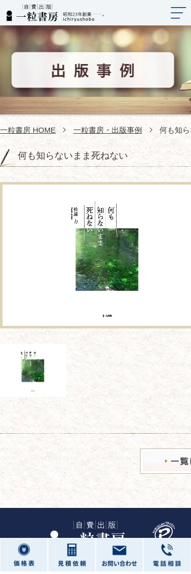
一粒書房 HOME (28, 130)
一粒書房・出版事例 (107, 130)
